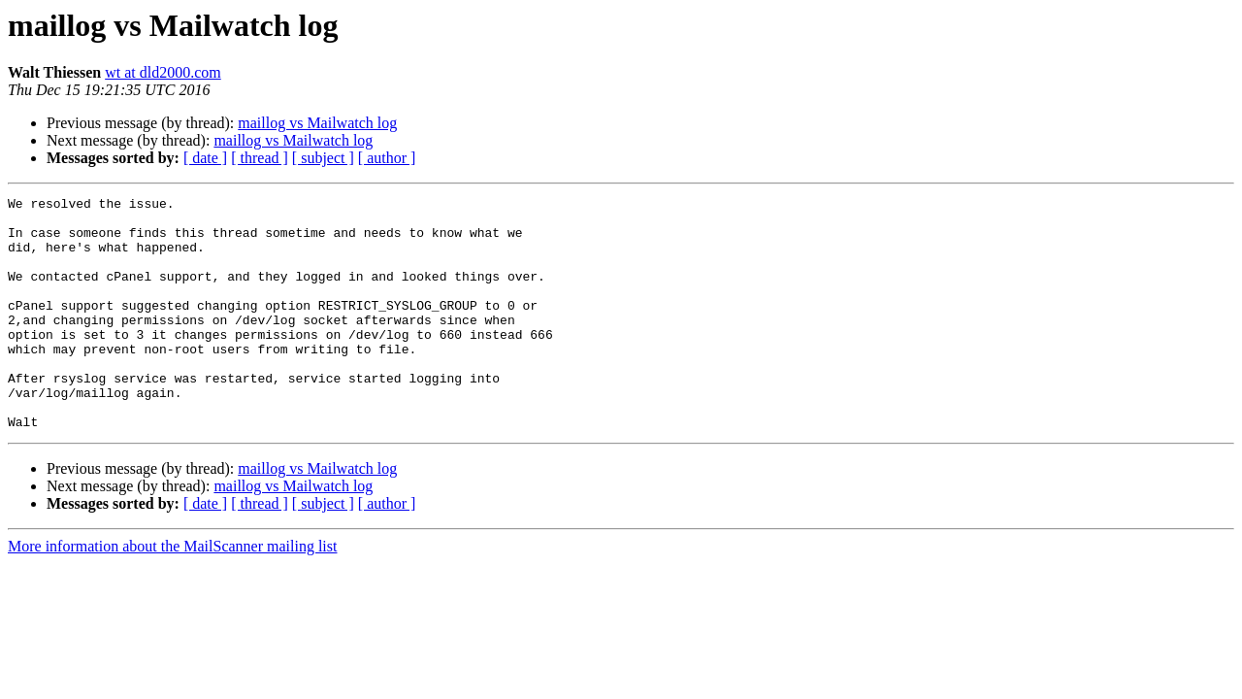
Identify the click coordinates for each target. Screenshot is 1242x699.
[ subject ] (323, 158)
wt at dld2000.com (163, 72)
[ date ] (205, 158)
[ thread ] (259, 158)
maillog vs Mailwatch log (317, 123)
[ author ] (387, 158)
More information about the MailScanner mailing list (172, 592)
